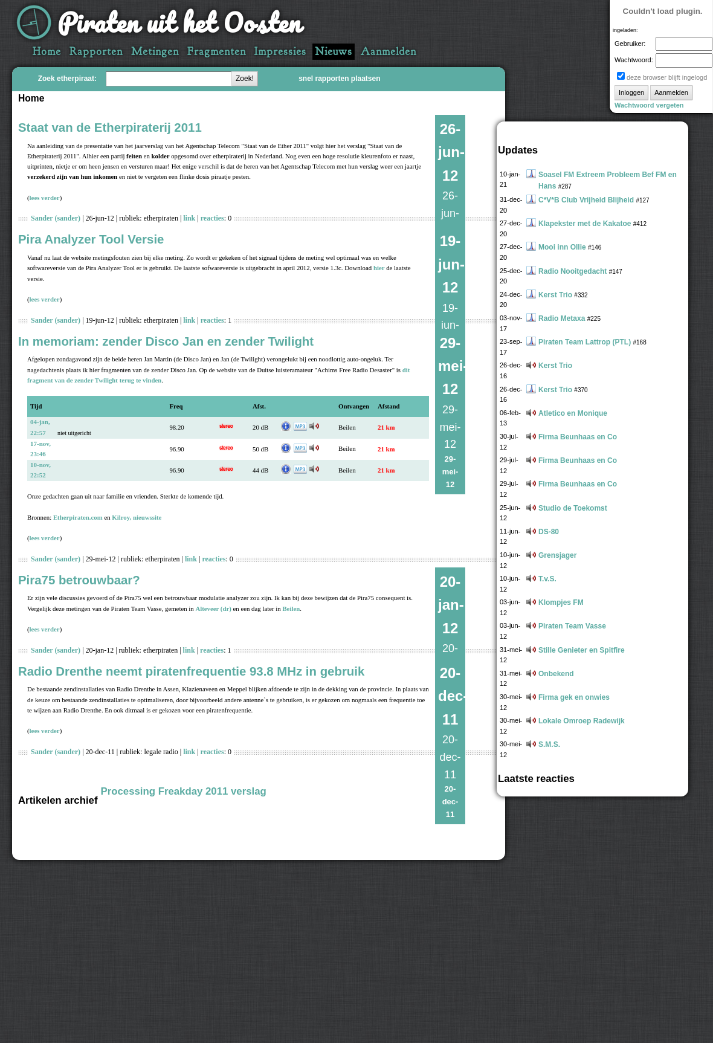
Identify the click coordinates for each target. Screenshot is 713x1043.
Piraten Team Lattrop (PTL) (584, 342)
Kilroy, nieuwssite (136, 517)
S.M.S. (549, 744)
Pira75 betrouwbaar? (79, 580)
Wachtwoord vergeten (649, 105)
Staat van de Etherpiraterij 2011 (110, 127)
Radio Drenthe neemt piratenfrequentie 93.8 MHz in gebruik (191, 671)
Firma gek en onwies (574, 697)
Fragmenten (216, 52)
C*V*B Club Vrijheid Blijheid (586, 200)
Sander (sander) (55, 218)
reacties (212, 218)
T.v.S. (547, 579)
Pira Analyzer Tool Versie (91, 239)
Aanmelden (388, 52)
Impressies (280, 52)
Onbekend (556, 674)
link (189, 218)
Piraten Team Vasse (572, 626)
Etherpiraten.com (78, 517)
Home (47, 52)
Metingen (155, 52)
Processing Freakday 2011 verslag (183, 791)
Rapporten (96, 52)
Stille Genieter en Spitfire (581, 650)
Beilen (347, 427)
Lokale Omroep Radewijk (581, 721)
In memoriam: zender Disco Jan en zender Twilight (166, 341)
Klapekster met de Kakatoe (584, 223)
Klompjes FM (561, 602)
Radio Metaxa (561, 318)
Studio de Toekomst (572, 508)
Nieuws (333, 52)
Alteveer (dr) (213, 608)
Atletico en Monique (572, 413)
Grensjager (557, 555)
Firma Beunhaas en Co (577, 437)
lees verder (45, 197)
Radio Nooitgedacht (572, 271)
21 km (386, 427)
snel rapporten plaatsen (339, 78)
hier (379, 267)
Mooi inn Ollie (562, 247)
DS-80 (548, 532)
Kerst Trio (555, 295)
